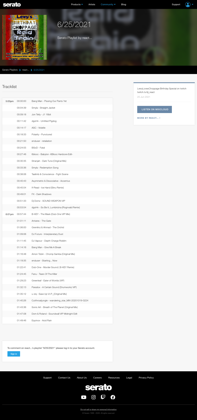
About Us (82, 378)
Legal (129, 378)
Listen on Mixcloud (155, 109)
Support (176, 4)
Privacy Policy (146, 378)
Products (76, 4)
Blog (123, 4)
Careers (97, 378)
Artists (91, 4)
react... (25, 70)
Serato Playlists (10, 70)
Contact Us (64, 378)
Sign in (14, 354)
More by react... (148, 118)
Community (107, 4)
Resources (114, 378)
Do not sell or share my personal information (98, 410)
